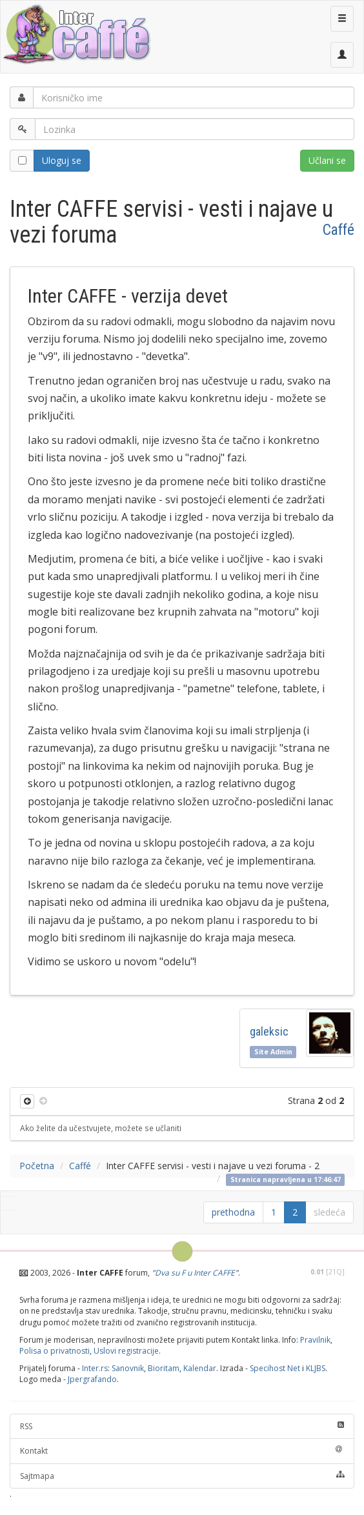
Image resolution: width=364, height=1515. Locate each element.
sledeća (329, 1212)
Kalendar (199, 1368)
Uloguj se (61, 160)
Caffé (338, 230)
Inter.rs (95, 1368)
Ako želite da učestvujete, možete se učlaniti (100, 1128)
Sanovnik (128, 1368)
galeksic (269, 1031)
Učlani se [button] (327, 160)
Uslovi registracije (126, 1350)
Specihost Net (275, 1368)
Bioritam (163, 1368)
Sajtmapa (182, 1475)
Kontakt (182, 1450)
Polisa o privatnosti (54, 1350)
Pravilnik (315, 1339)
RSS (182, 1426)
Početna (36, 1165)
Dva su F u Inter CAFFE (195, 1272)
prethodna (233, 1212)
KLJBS (315, 1368)
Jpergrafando (92, 1379)
